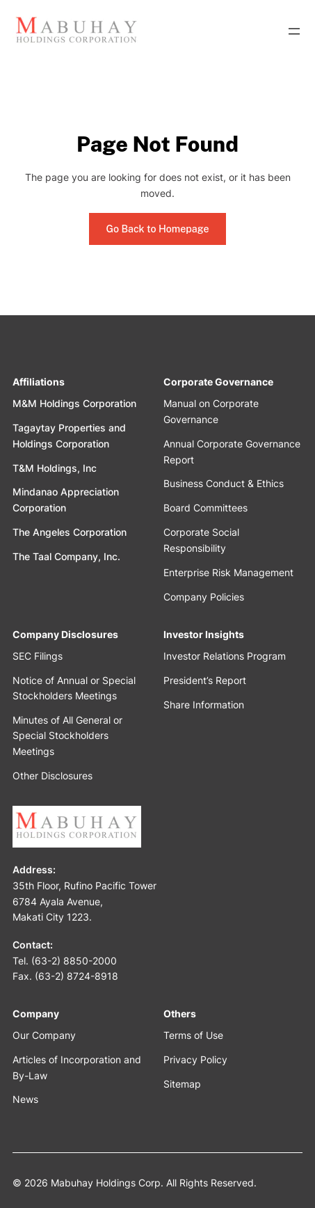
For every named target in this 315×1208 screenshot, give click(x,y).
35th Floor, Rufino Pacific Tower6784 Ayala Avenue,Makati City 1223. (84, 901)
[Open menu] (294, 31)
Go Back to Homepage (157, 229)
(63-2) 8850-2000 (74, 961)
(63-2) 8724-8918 (76, 976)
